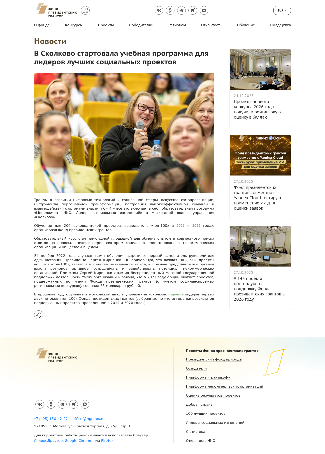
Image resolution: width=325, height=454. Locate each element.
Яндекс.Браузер (48, 440)
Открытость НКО (200, 440)
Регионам (177, 25)
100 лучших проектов (205, 413)
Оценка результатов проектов (213, 395)
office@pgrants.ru (88, 418)
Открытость (211, 25)
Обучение (246, 25)
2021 (180, 225)
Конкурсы (74, 25)
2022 (196, 225)
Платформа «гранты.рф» (208, 377)
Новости (50, 40)
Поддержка (280, 25)
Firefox (107, 440)
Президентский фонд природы (214, 359)
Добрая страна (199, 404)
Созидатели (196, 368)
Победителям (141, 25)
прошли (177, 294)
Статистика (195, 431)
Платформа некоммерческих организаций (224, 386)
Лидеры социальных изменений (215, 422)
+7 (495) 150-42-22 (51, 418)
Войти (282, 10)
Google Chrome (78, 440)
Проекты (106, 25)
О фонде (42, 25)
